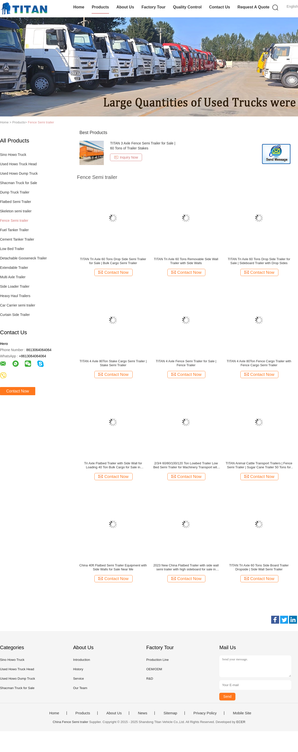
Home (78, 7)
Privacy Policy (205, 713)
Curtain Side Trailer (15, 315)
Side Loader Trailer (14, 286)
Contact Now (17, 391)
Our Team (80, 688)
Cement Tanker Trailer (17, 239)
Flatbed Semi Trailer (15, 202)
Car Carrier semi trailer (17, 305)
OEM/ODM (154, 669)
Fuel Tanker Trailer (14, 230)
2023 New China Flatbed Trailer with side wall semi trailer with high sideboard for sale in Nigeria (186, 567)
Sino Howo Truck (13, 155)
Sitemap (170, 713)
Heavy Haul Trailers (15, 296)
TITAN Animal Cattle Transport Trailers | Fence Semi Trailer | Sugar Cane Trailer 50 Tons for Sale (259, 465)
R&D (149, 678)
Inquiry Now (126, 157)
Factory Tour (154, 7)
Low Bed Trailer (12, 249)
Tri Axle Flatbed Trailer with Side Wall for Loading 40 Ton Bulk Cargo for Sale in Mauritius (113, 465)
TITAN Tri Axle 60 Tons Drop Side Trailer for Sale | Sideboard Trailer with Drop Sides (259, 261)
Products (100, 7)
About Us (125, 7)
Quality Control (187, 7)
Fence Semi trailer (41, 122)
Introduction (81, 660)
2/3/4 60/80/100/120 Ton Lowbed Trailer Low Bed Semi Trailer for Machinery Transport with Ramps (186, 465)
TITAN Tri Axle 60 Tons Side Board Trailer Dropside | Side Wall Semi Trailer (259, 567)
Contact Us (219, 7)
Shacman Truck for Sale (18, 183)
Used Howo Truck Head (18, 164)
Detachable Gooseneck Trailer (23, 258)
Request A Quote (253, 7)
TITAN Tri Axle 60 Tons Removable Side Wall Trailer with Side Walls (186, 261)
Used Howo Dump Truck (19, 173)
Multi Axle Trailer (13, 277)
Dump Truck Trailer (14, 192)
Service (78, 678)
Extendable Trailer (14, 268)
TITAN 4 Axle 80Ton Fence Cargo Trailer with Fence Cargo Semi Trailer (259, 363)
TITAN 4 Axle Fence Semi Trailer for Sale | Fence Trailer (186, 363)
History (78, 669)
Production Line (157, 660)
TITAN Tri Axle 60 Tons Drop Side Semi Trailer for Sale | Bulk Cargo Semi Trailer (113, 261)
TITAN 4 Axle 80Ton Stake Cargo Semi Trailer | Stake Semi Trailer (113, 363)
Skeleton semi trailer (16, 211)
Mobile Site (242, 713)
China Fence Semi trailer (70, 722)
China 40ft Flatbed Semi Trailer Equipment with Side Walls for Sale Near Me (113, 567)
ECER (240, 722)
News (142, 713)
